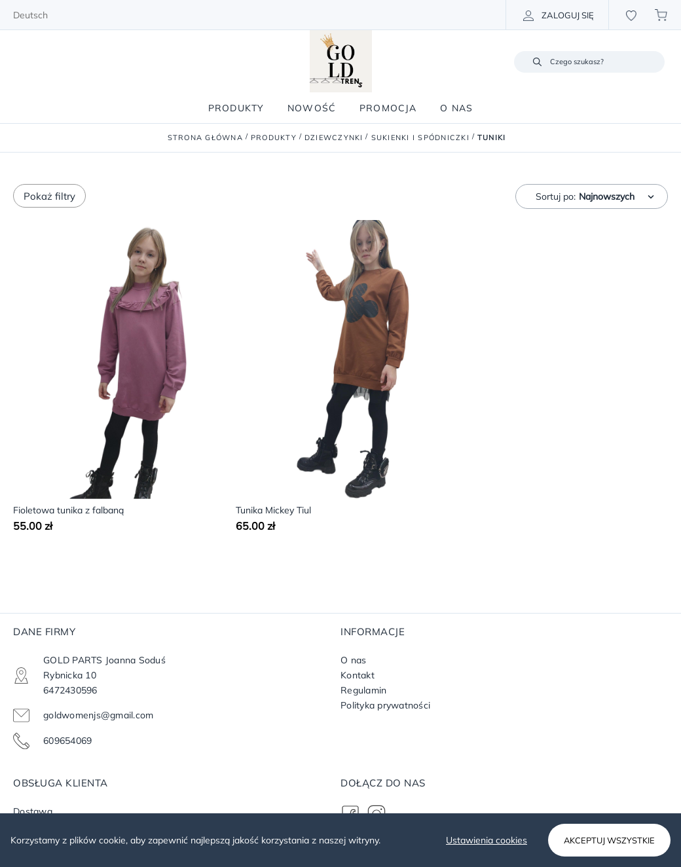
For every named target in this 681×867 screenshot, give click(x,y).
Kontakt (357, 675)
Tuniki (491, 137)
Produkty (274, 137)
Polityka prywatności (385, 705)
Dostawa (32, 811)
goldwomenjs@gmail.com (98, 715)
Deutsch (30, 15)
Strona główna (205, 137)
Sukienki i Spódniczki (420, 137)
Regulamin (363, 690)
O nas (353, 660)
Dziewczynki (333, 137)
